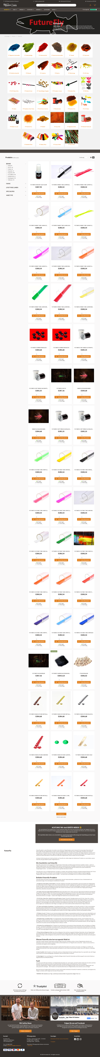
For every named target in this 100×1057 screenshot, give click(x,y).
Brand (8, 163)
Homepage (7, 36)
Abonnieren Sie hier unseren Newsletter (59, 1038)
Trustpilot (53, 1041)
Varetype (9, 195)
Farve (8, 183)
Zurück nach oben (61, 817)
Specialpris (10, 191)
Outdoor (29, 9)
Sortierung (81, 157)
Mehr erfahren (25, 1031)
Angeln (21, 9)
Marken (38, 9)
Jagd (14, 9)
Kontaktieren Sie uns (66, 839)
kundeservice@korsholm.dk (14, 1045)
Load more (61, 814)
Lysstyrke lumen (12, 187)
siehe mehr (30, 1045)
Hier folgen (74, 1031)
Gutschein (47, 9)
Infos (53, 9)
